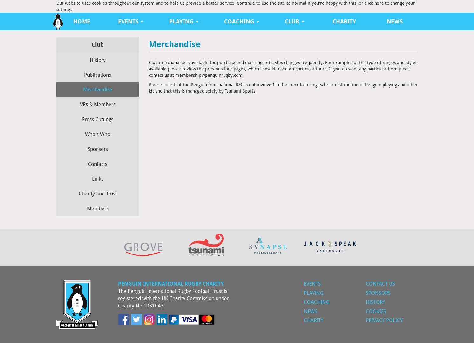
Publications (97, 74)
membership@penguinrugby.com (209, 75)
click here (374, 3)
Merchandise (97, 89)
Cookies (376, 311)
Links (97, 178)
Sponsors (98, 149)
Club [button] (294, 21)
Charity (344, 21)
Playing (314, 292)
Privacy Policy (384, 320)
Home (81, 21)
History (98, 59)
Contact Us (380, 283)
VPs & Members (98, 104)
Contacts (97, 164)
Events (312, 283)
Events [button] (130, 21)
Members (98, 208)
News (395, 21)
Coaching (317, 302)
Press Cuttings (97, 119)
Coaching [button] (241, 21)
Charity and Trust (98, 193)
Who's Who (97, 134)
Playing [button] (183, 21)
